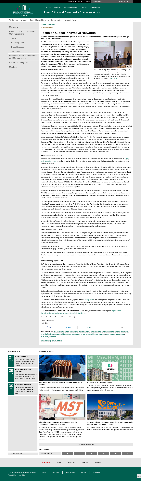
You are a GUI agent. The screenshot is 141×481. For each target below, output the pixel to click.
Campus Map (71, 462)
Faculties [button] (57, 7)
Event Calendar (16, 454)
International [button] (95, 7)
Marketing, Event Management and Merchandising (23, 57)
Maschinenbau (84, 332)
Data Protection (70, 472)
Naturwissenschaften (61, 332)
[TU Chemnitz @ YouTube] (127, 453)
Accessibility (96, 472)
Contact (87, 1)
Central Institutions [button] (71, 7)
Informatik (124, 332)
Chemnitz (52, 337)
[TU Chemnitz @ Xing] (103, 453)
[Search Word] (104, 1)
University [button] (47, 7)
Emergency (46, 462)
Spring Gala (89, 300)
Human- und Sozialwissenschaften (92, 334)
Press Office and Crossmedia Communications (22, 32)
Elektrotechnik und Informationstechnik (105, 332)
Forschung (120, 334)
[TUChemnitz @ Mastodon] (115, 453)
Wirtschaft (44, 337)
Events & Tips (14, 351)
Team (13, 38)
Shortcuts (72, 1)
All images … (115, 78)
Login (80, 1)
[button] (113, 54)
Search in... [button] (123, 1)
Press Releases (17, 47)
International (110, 334)
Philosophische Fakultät (70, 334)
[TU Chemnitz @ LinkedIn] (91, 453)
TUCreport (15, 51)
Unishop (13, 67)
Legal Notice (55, 472)
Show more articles (87, 444)
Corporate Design (18, 62)
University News (17, 43)
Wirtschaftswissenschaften (50, 334)
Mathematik (74, 332)
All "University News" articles (51, 341)
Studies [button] (84, 7)
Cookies (83, 472)
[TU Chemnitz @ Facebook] (67, 453)
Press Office (12, 475)
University (13, 27)
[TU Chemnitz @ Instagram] (79, 453)
